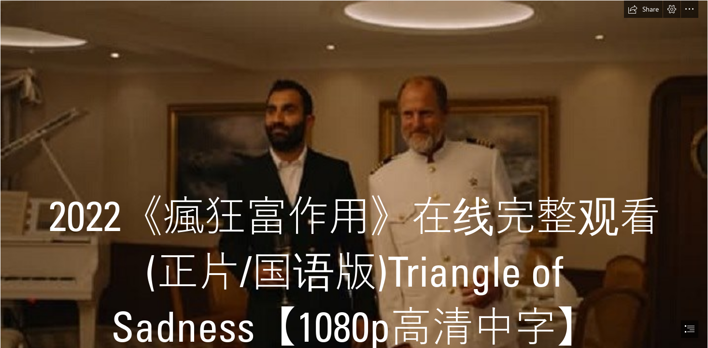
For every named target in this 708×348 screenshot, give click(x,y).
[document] (354, 174)
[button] (643, 9)
